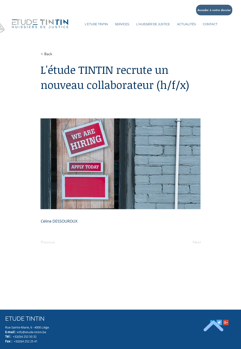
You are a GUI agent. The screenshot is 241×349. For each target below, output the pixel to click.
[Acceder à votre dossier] (214, 10)
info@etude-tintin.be (31, 332)
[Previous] (56, 242)
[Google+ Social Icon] (226, 322)
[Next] (189, 242)
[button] (56, 54)
